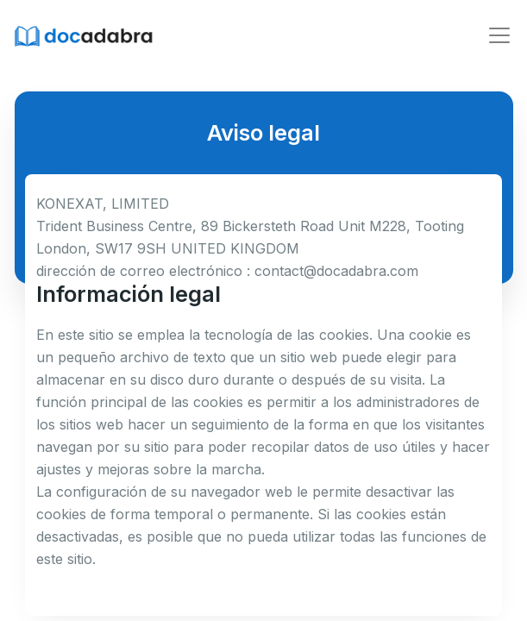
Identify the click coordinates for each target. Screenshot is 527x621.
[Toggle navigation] (499, 35)
